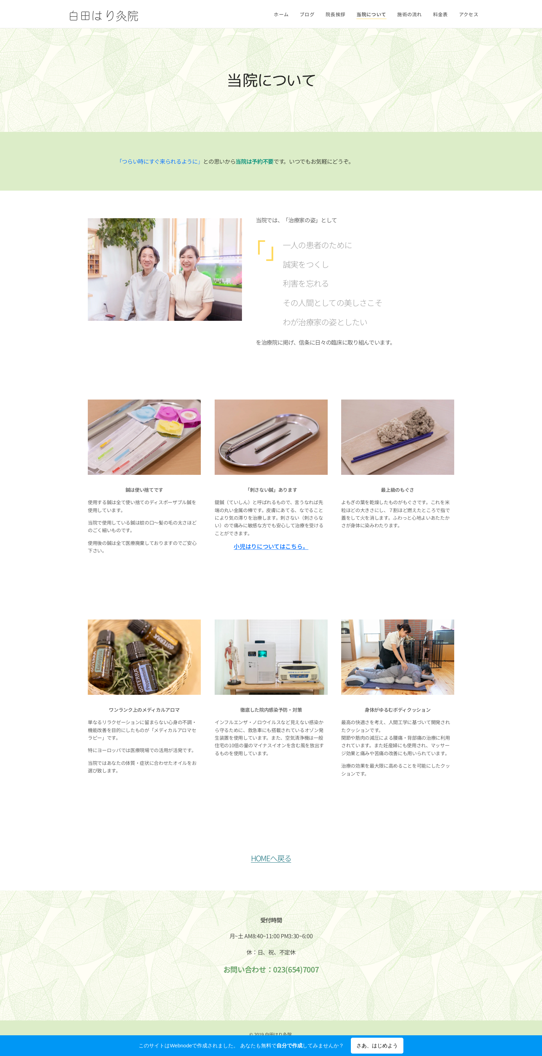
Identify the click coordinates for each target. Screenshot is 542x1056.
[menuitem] (292, 14)
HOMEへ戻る (271, 857)
